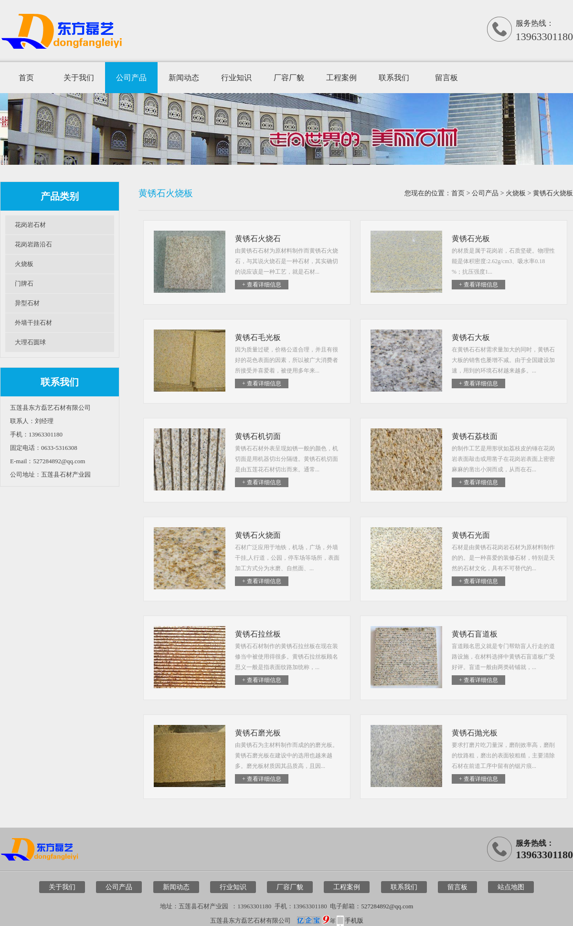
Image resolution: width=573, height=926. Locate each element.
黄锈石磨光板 (258, 733)
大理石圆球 (30, 342)
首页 (26, 78)
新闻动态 (184, 78)
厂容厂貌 (289, 78)
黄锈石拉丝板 (258, 634)
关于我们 (79, 78)
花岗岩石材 (30, 224)
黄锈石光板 (471, 238)
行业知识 (236, 78)
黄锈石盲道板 (475, 634)
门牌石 (24, 283)
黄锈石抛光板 (475, 733)
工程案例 (341, 78)
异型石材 (27, 303)
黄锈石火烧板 (553, 193)
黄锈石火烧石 (258, 238)
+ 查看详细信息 (261, 284)
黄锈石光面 (471, 535)
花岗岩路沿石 (33, 244)
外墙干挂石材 (33, 322)
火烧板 (24, 263)
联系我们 (394, 78)
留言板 (446, 78)
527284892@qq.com (387, 906)
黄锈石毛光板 (258, 337)
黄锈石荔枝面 (475, 436)
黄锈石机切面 (258, 436)
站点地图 (511, 887)
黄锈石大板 (471, 337)
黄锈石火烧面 (258, 535)
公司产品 (131, 78)
